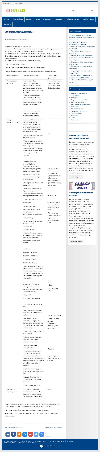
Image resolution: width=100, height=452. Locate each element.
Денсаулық (47, 19)
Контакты (70, 441)
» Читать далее (76, 177)
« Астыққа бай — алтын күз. (14, 427)
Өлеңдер (74, 120)
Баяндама (74, 98)
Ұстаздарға (75, 95)
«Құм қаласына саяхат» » (54, 427)
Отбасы (6, 19)
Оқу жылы (74, 106)
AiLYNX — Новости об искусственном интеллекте (52, 446)
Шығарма (7, 24)
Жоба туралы (7, 3)
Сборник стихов (40, 441)
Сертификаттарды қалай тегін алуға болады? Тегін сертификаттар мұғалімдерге (81, 58)
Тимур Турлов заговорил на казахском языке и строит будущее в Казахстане (81, 38)
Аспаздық (58, 19)
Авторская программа (11, 441)
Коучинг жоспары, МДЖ (79, 100)
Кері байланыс (18, 3)
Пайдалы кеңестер (73, 19)
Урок (23, 441)
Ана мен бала (18, 19)
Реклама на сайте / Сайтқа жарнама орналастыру (20, 442)
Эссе (73, 118)
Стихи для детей (77, 109)
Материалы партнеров (56, 441)
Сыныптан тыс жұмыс (79, 111)
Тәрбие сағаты (88, 19)
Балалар (29, 19)
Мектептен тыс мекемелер (81, 104)
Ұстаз (38, 19)
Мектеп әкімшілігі (77, 102)
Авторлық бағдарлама (79, 93)
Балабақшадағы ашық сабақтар (17, 39)
